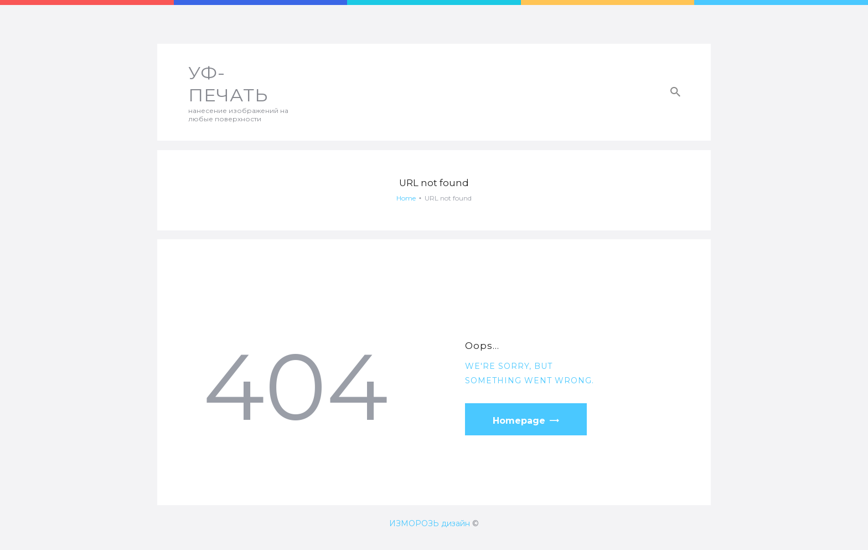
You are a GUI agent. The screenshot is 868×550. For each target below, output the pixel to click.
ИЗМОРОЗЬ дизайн (430, 523)
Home (406, 198)
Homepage (519, 420)
